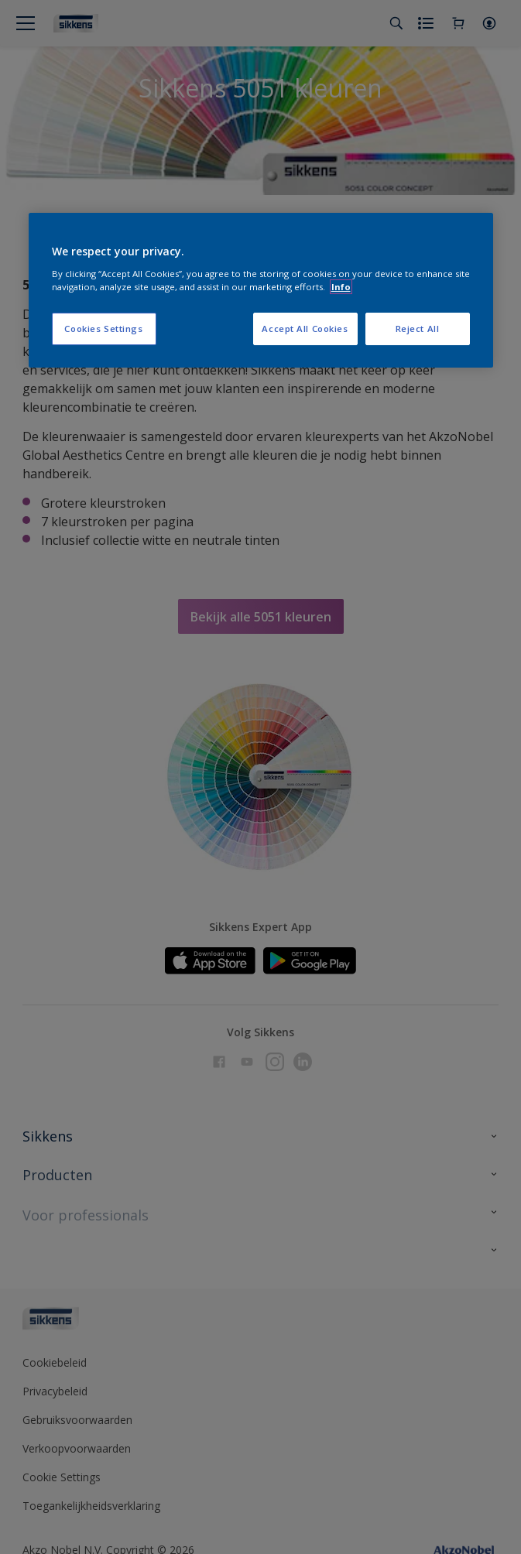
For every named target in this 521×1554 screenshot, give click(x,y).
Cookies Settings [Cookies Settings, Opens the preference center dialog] (103, 328)
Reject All (418, 328)
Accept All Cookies (305, 328)
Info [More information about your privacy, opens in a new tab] (341, 287)
